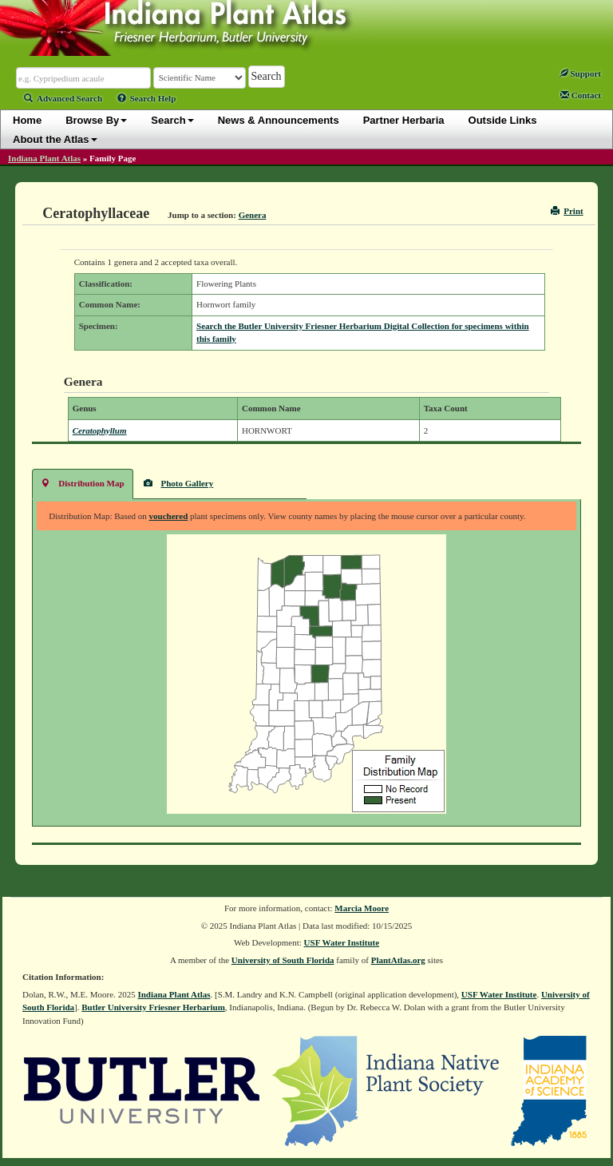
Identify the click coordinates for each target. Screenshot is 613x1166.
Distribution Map (82, 483)
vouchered (168, 516)
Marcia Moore (361, 908)
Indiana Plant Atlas (44, 158)
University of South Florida (282, 960)
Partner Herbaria (404, 120)
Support (580, 73)
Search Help (146, 98)
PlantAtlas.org (398, 960)
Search (172, 120)
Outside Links (503, 120)
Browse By (96, 120)
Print (567, 211)
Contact (580, 95)
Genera (253, 215)
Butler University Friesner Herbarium (153, 1007)
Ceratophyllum (100, 430)
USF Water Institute (342, 942)
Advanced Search (63, 98)
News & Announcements (278, 120)
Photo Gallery (179, 483)
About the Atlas (55, 139)
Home (27, 120)
